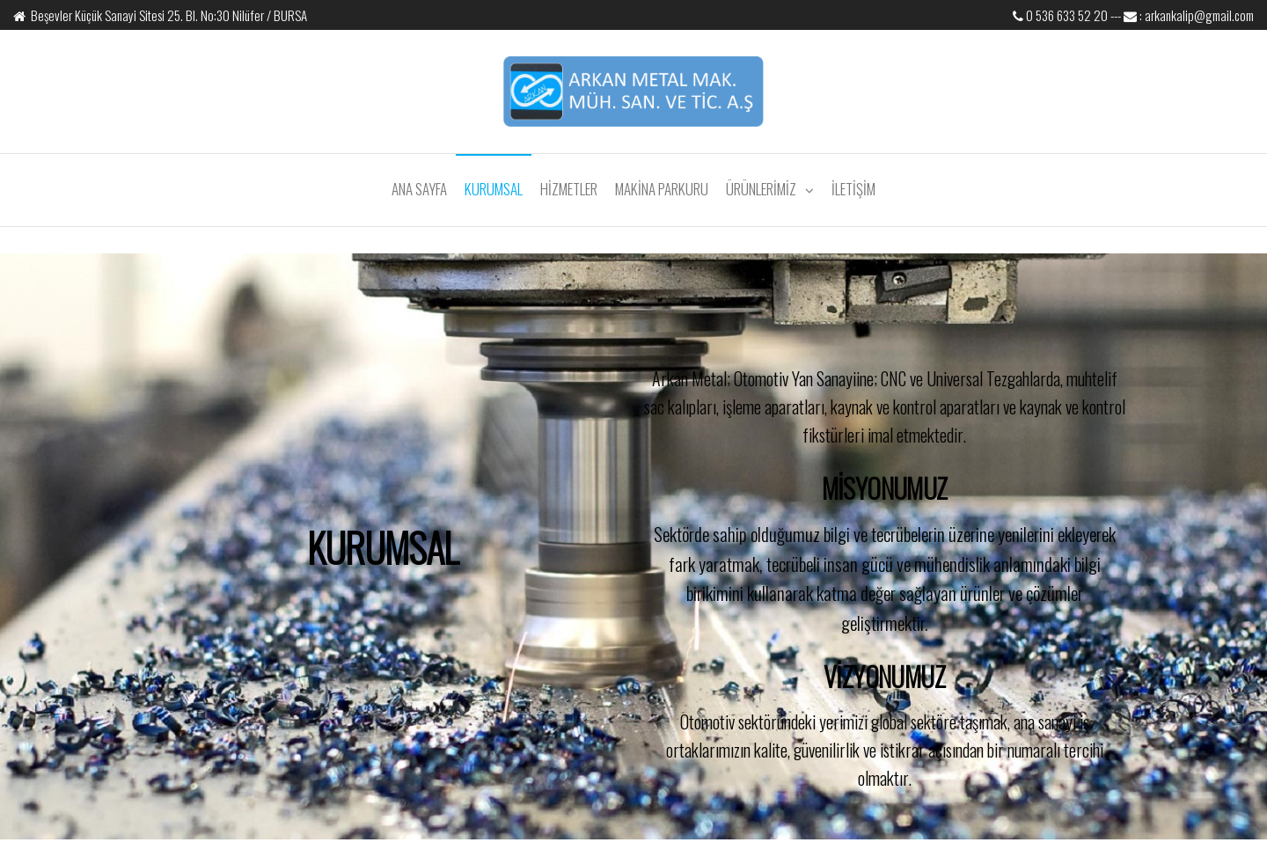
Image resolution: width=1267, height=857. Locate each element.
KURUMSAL (494, 189)
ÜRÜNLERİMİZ (761, 189)
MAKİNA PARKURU (661, 189)
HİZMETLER (568, 189)
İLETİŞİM (853, 189)
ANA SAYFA (419, 189)
